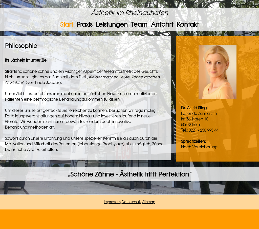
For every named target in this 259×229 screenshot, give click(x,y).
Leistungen (112, 24)
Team (139, 24)
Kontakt (188, 24)
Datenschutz (131, 201)
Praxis (84, 24)
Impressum (112, 201)
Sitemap (148, 201)
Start (66, 24)
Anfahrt (162, 24)
